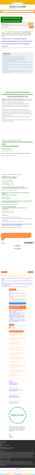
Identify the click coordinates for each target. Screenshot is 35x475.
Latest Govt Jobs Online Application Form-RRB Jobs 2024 (20, 474)
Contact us (11, 436)
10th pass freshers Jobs (14, 389)
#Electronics (9, 32)
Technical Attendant (13, 384)
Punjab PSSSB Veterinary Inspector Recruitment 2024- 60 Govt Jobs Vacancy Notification (17, 334)
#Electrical (3, 32)
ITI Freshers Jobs (12, 391)
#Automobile (10, 31)
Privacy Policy (11, 437)
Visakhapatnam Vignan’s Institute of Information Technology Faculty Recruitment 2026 (17, 283)
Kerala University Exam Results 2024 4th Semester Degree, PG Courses (16, 316)
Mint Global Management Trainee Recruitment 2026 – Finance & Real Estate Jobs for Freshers (17, 279)
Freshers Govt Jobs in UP (14, 396)
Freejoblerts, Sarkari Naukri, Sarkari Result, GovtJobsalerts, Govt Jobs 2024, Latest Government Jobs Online (17, 471)
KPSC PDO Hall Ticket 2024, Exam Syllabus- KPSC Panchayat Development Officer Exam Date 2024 (17, 320)
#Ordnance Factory (14, 35)
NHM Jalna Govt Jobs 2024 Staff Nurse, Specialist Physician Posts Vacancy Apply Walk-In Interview (17, 354)
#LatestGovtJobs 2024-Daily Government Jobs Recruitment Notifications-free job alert (16, 33)
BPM (10, 381)
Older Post (30, 272)
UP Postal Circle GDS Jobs (14, 403)
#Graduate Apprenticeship (26, 32)
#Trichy (25, 35)
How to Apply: (5, 69)
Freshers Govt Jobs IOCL (14, 402)
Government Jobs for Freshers (15, 397)
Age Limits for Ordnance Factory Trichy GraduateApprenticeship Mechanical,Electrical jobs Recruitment (14, 60)
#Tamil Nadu (21, 35)
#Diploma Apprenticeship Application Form (24, 31)
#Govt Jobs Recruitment (16, 32)
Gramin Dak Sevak (13, 383)
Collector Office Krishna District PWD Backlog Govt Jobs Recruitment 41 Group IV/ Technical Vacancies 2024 (17, 339)
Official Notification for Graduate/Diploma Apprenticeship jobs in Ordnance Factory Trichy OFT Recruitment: (17, 224)
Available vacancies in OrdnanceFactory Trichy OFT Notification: (14, 58)
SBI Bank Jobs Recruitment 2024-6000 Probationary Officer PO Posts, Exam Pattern (16, 311)
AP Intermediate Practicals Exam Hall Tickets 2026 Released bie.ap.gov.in (14, 287)
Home (3, 31)
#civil (15, 31)
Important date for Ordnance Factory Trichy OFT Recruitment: (13, 56)
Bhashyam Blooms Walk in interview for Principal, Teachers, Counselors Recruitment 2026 (17, 282)
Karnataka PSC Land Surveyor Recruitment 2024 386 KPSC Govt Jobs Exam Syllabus (17, 318)
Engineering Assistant (13, 384)
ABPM (11, 382)
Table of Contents (7, 54)
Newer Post (4, 272)
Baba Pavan (12, 327)
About (10, 435)
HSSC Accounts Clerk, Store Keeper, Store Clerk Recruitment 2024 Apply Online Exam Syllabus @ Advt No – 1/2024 (17, 371)
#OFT (8, 35)
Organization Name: (6, 55)
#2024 (6, 31)
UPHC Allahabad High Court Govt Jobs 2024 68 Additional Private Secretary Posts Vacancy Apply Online (17, 358)
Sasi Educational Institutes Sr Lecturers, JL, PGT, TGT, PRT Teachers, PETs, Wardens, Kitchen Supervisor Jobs (17, 285)
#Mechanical (4, 35)
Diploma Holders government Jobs (16, 390)
